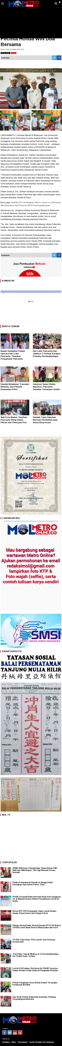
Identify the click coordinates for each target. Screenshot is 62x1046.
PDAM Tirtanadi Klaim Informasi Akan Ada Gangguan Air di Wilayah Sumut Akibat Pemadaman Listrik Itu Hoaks (36, 899)
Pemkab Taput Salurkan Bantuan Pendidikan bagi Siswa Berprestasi (45, 420)
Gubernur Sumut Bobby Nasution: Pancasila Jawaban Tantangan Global (46, 387)
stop (13, 53)
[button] (59, 1)
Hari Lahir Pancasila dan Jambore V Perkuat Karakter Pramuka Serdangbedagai (47, 353)
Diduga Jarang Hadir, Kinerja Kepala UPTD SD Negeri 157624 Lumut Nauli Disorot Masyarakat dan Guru (36, 926)
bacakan (5, 53)
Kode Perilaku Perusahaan (41, 1042)
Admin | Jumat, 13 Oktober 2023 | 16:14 (12, 49)
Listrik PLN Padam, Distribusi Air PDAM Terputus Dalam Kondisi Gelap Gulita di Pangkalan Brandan (35, 969)
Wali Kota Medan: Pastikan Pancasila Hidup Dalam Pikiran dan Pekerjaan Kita (14, 420)
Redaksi (6, 1042)
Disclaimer (23, 1042)
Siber (13, 1042)
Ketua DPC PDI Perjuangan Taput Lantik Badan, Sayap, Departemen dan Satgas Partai (34, 912)
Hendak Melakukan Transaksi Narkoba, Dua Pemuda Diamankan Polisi (15, 387)
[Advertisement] (31, 20)
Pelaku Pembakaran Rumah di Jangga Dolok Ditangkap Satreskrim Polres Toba (32, 883)
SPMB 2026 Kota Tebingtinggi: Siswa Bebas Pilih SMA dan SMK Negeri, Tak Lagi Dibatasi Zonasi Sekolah (34, 870)
